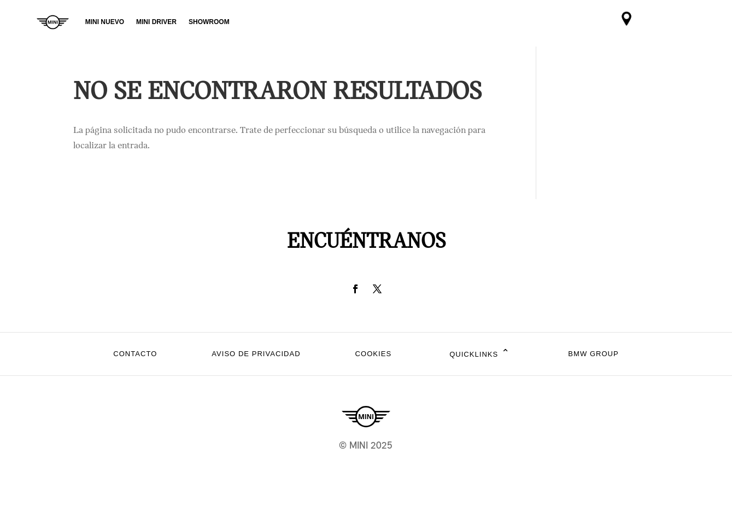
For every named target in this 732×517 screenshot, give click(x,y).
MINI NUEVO (104, 22)
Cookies (373, 354)
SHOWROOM (209, 22)
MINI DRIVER (156, 22)
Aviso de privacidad (256, 354)
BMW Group (593, 354)
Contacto (135, 354)
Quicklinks (479, 354)
